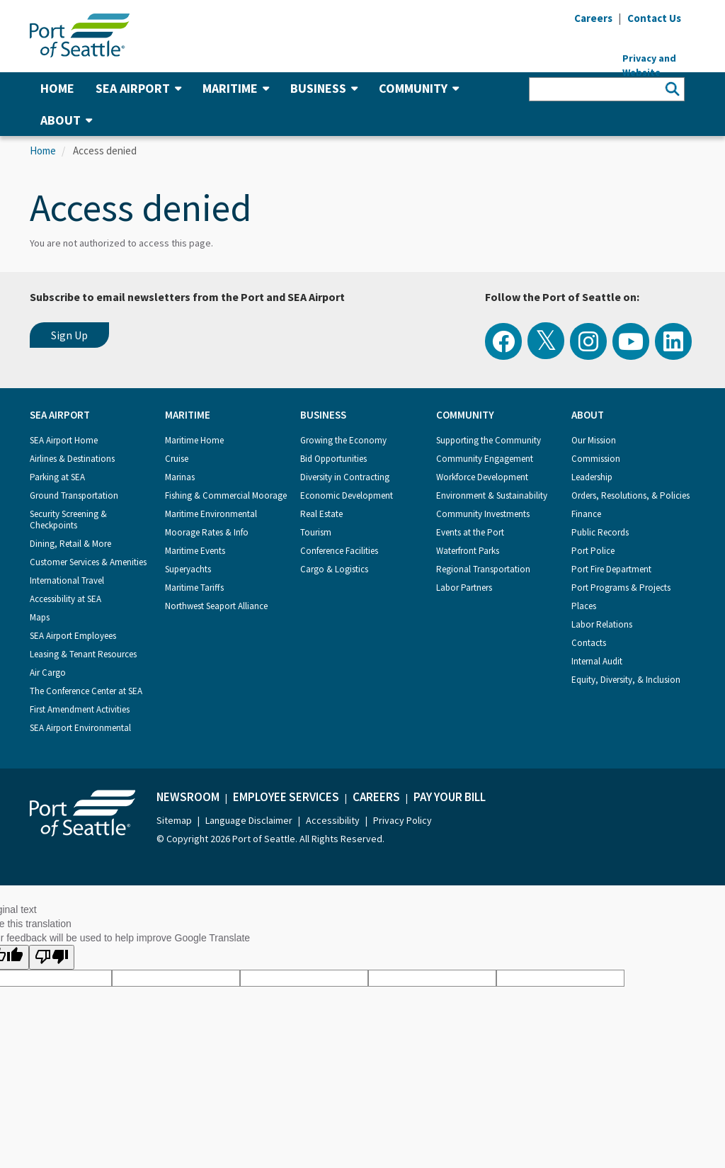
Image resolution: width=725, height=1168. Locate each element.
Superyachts (188, 569)
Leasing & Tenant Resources (83, 654)
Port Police (593, 551)
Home (57, 88)
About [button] (66, 120)
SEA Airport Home (64, 440)
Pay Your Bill (449, 797)
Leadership (591, 477)
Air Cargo (48, 673)
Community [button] (419, 88)
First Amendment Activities (80, 709)
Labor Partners (464, 588)
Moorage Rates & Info (207, 532)
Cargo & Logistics (334, 569)
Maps (40, 617)
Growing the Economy (343, 440)
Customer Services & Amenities (88, 562)
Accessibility (333, 820)
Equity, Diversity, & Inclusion (625, 680)
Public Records (600, 532)
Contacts (588, 643)
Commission (595, 459)
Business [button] (324, 88)
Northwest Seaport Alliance (216, 606)
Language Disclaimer (248, 820)
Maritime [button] (235, 88)
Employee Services (286, 797)
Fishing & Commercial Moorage (226, 495)
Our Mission (593, 440)
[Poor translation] (51, 957)
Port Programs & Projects (620, 588)
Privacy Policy (402, 820)
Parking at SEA (57, 477)
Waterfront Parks (467, 551)
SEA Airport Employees (73, 636)
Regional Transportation (483, 569)
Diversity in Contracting (344, 477)
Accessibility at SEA (65, 599)
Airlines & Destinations (72, 459)
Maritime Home (194, 440)
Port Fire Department (611, 569)
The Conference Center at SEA (86, 691)
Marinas (180, 477)
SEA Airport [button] (138, 88)
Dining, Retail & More (70, 544)
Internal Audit (596, 661)
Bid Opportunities (333, 459)
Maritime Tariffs (194, 588)
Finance (586, 514)
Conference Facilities (339, 551)
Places (583, 606)
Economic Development (346, 495)
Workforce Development (482, 477)
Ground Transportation (74, 495)
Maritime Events (195, 551)
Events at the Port (470, 532)
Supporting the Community (488, 440)
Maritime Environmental (211, 514)
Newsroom (187, 797)
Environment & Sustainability (491, 495)
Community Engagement (484, 459)
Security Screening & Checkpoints (68, 519)
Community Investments (483, 514)
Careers (376, 797)
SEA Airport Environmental (80, 728)
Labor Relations (601, 624)
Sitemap (174, 820)
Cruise (176, 459)
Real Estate (321, 514)
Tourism (315, 532)
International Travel (67, 580)
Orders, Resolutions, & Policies (630, 495)
